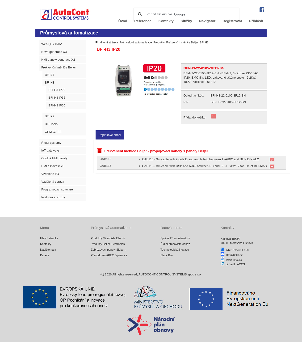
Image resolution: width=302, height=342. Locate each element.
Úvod (122, 21)
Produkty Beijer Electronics (108, 244)
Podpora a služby (53, 197)
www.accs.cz (231, 259)
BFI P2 (49, 116)
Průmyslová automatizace (135, 42)
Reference (142, 21)
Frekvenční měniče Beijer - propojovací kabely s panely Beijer (152, 150)
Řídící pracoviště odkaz (175, 244)
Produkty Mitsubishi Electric (108, 238)
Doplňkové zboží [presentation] (109, 135)
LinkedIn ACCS (233, 264)
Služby (186, 21)
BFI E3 (49, 74)
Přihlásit (256, 21)
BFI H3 (49, 82)
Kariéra (44, 255)
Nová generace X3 (54, 52)
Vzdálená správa (52, 181)
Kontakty (166, 21)
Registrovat (232, 21)
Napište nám (48, 249)
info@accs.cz (232, 255)
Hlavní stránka (109, 42)
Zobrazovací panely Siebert (108, 249)
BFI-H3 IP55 (56, 97)
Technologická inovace (174, 249)
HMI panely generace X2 (58, 59)
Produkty (158, 42)
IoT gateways (50, 150)
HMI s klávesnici (52, 166)
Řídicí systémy (51, 142)
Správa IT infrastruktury (175, 238)
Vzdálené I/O (50, 174)
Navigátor (207, 21)
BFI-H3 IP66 (56, 105)
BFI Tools (51, 124)
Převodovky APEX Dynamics (109, 255)
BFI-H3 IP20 (56, 90)
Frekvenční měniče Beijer (58, 67)
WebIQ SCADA (51, 44)
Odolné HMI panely (54, 158)
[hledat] (186, 14)
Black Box (166, 255)
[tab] (110, 135)
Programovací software (57, 189)
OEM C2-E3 (53, 132)
